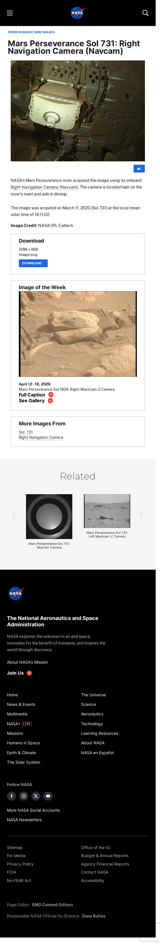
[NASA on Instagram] (23, 796)
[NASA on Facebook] (11, 796)
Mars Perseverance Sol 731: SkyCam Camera (49, 545)
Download (33, 263)
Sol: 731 (26, 432)
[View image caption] (36, 394)
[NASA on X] (36, 796)
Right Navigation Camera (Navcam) (44, 186)
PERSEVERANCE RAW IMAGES (31, 32)
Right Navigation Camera (41, 437)
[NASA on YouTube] (48, 796)
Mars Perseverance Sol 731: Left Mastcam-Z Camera (107, 534)
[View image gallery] (36, 400)
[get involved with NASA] (19, 673)
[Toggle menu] (9, 13)
